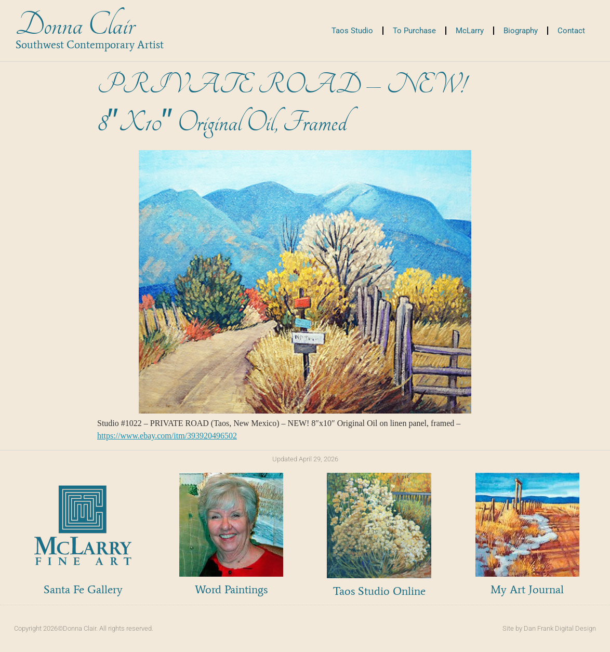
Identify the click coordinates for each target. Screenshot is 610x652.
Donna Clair (75, 25)
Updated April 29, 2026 (305, 459)
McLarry (470, 30)
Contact (571, 30)
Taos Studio (352, 30)
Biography (520, 30)
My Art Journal (527, 589)
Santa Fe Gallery (83, 589)
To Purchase (414, 30)
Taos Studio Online (379, 591)
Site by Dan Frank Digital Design (549, 628)
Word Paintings (231, 589)
